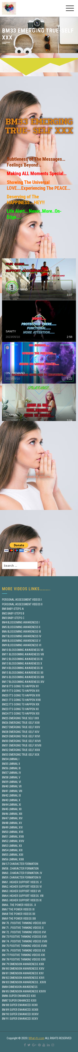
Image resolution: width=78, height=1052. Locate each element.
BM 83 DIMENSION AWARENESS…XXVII (24, 982)
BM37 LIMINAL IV (11, 772)
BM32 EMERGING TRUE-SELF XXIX (21, 750)
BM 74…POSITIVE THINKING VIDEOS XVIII (24, 941)
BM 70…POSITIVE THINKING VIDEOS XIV (24, 923)
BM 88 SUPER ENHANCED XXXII (20, 1005)
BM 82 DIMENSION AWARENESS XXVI (23, 977)
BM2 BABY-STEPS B (13, 613)
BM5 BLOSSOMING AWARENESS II (21, 627)
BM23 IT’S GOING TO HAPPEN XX (20, 709)
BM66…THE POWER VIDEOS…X (19, 905)
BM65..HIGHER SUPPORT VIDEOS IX (22, 900)
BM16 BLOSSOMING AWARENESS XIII (23, 677)
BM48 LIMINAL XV (12, 823)
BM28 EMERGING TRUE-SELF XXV (20, 731)
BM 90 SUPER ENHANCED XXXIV (20, 1014)
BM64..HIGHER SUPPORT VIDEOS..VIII (22, 895)
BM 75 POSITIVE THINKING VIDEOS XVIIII (24, 945)
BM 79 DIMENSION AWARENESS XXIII (23, 964)
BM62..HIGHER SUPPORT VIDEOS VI (22, 886)
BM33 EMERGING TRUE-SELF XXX (20, 754)
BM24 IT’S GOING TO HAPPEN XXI (20, 713)
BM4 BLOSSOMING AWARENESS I (21, 622)
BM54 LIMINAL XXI (12, 850)
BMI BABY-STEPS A (13, 608)
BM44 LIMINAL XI (11, 804)
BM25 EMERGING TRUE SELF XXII (20, 718)
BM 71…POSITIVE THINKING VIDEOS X (23, 927)
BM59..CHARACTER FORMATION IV (21, 877)
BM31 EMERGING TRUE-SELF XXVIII (21, 745)
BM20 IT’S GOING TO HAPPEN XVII (21, 695)
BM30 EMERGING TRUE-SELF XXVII (21, 741)
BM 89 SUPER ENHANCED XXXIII (20, 1009)
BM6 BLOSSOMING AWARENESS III (21, 631)
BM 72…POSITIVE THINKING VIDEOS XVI (24, 932)
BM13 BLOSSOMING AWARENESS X (22, 663)
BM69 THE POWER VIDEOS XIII (19, 918)
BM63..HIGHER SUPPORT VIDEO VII (21, 891)
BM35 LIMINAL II (11, 763)
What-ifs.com (36, 1038)
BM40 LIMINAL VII (12, 786)
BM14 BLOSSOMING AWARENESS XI (22, 668)
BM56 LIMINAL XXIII (13, 859)
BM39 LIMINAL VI (11, 782)
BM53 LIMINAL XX (12, 845)
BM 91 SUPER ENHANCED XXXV (20, 1018)
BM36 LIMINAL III (11, 768)
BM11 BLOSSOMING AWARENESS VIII (23, 654)
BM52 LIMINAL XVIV (13, 841)
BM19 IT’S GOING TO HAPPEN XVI (20, 690)
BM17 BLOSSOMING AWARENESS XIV (23, 681)
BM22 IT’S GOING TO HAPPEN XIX (20, 704)
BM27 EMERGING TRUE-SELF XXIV (21, 727)
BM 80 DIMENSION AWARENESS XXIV (23, 968)
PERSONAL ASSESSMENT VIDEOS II (22, 604)
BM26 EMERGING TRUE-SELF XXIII (21, 722)
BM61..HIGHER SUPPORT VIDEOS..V (22, 882)
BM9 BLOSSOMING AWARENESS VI (21, 645)
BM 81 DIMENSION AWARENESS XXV (23, 973)
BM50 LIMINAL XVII (12, 832)
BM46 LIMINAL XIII (12, 813)
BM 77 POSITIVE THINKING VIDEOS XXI (23, 955)
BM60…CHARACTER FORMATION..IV (22, 873)
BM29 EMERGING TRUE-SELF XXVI (21, 736)
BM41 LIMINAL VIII (12, 791)
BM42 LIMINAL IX (11, 795)
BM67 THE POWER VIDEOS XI (18, 909)
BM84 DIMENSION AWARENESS (20, 987)
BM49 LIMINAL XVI (12, 827)
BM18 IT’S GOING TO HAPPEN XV (20, 686)
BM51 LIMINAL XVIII (13, 836)
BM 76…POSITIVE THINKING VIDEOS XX (23, 950)
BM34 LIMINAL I (10, 759)
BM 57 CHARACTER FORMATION (20, 863)
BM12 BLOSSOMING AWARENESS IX (22, 659)
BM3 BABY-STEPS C (13, 618)
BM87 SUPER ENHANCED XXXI (19, 1000)
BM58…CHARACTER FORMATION (20, 868)
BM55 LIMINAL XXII (12, 854)
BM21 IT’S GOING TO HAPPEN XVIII (21, 700)
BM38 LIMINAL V (11, 777)
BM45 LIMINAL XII (12, 809)
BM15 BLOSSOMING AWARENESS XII (22, 672)
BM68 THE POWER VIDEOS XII (18, 914)
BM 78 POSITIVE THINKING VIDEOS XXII (24, 959)
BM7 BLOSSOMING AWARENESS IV (21, 636)
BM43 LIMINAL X (11, 800)
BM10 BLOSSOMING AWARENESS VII (22, 649)
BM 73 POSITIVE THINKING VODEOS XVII (24, 936)
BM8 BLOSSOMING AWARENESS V (21, 640)
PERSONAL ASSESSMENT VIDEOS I (22, 599)
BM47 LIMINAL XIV (12, 818)
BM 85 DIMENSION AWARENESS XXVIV (24, 991)
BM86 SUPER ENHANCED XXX (19, 995)
